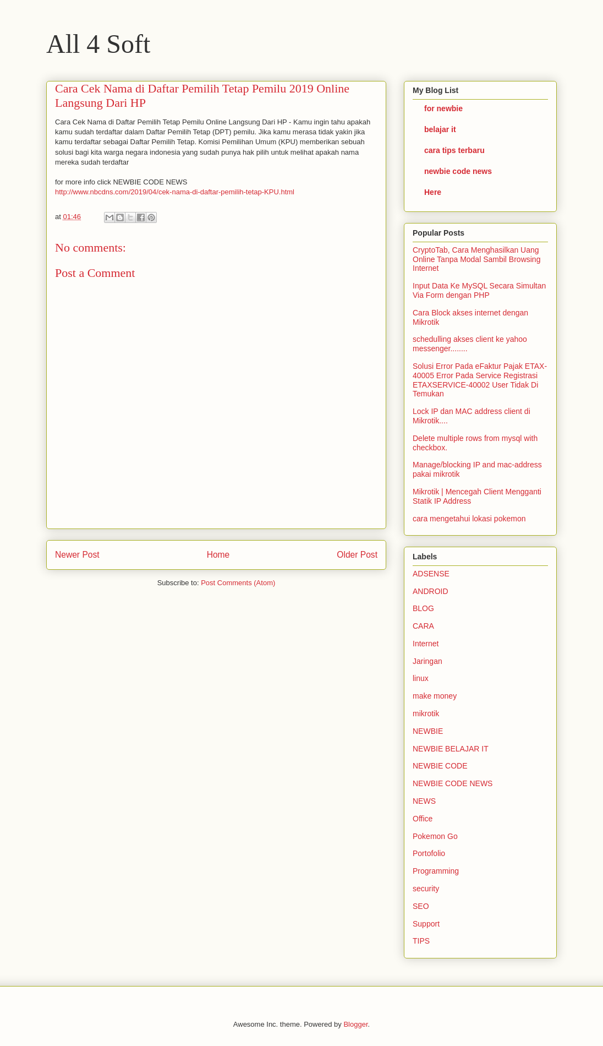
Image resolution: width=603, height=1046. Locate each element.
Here (432, 192)
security (426, 888)
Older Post (357, 554)
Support (426, 923)
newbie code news (458, 171)
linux (421, 678)
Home (218, 554)
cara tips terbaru (454, 150)
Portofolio (429, 853)
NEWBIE (428, 731)
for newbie (443, 108)
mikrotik (426, 713)
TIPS (421, 940)
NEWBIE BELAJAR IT (451, 748)
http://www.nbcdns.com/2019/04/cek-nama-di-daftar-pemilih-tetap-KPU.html (174, 192)
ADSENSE (431, 573)
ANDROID (430, 591)
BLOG (423, 608)
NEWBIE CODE (440, 765)
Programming (436, 871)
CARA (423, 626)
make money (435, 695)
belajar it (440, 129)
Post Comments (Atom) (238, 583)
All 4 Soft (98, 43)
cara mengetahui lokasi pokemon (469, 518)
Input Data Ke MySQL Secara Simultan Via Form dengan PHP (479, 290)
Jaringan (427, 661)
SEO (421, 906)
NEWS (424, 801)
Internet (425, 643)
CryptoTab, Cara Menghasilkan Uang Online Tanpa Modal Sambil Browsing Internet (476, 259)
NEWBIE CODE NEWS (452, 783)
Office (422, 818)
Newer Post (77, 554)
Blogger (355, 1024)
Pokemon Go (435, 836)
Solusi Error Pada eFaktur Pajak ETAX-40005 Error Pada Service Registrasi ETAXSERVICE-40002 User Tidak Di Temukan (480, 380)
